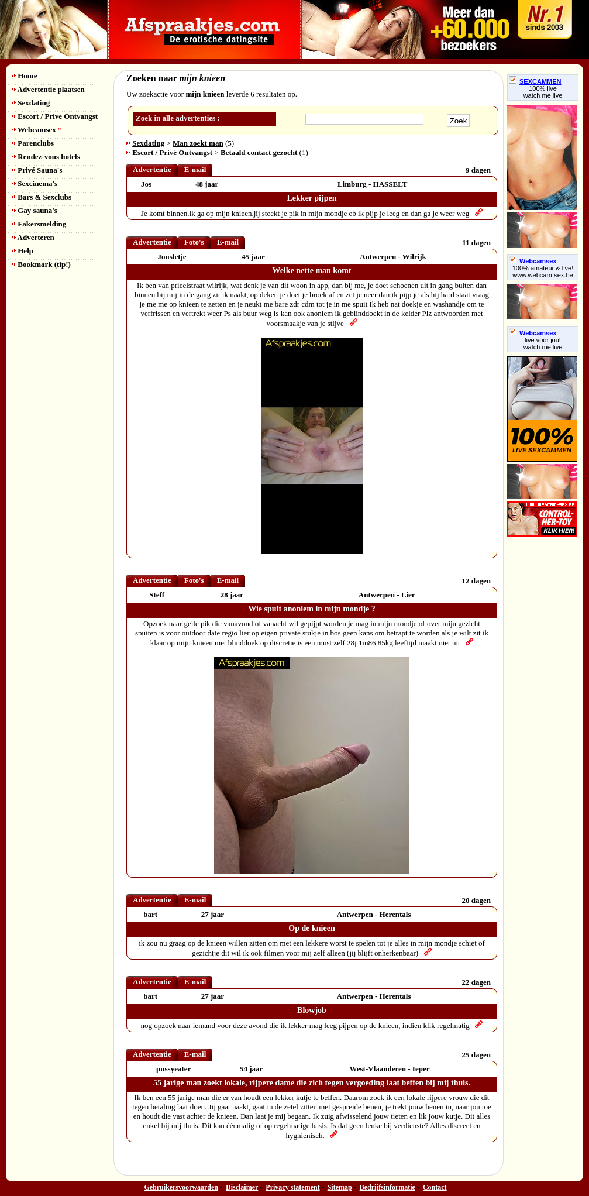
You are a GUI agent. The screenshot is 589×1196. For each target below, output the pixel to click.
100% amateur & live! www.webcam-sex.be (543, 271)
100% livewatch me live (543, 92)
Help (22, 250)
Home (24, 75)
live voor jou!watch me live (543, 343)
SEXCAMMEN (535, 81)
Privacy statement (292, 1187)
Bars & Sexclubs (41, 197)
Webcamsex (36, 129)
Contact (435, 1187)
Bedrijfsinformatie (387, 1187)
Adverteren (33, 237)
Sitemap (340, 1187)
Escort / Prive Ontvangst (55, 116)
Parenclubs (33, 143)
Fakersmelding (39, 223)
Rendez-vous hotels (46, 156)
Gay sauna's (34, 210)
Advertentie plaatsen (48, 89)
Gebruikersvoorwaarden (181, 1187)
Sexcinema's (34, 183)
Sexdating (31, 102)
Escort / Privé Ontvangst (172, 152)
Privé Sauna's (37, 170)
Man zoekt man (198, 143)
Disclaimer (242, 1187)
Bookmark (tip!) (41, 264)
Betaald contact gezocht (259, 152)
